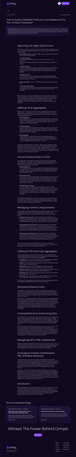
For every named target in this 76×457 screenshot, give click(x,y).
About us (57, 443)
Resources (58, 449)
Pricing (57, 447)
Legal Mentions (66, 445)
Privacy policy (66, 449)
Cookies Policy (66, 443)
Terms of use (66, 447)
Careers (57, 451)
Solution (57, 445)
